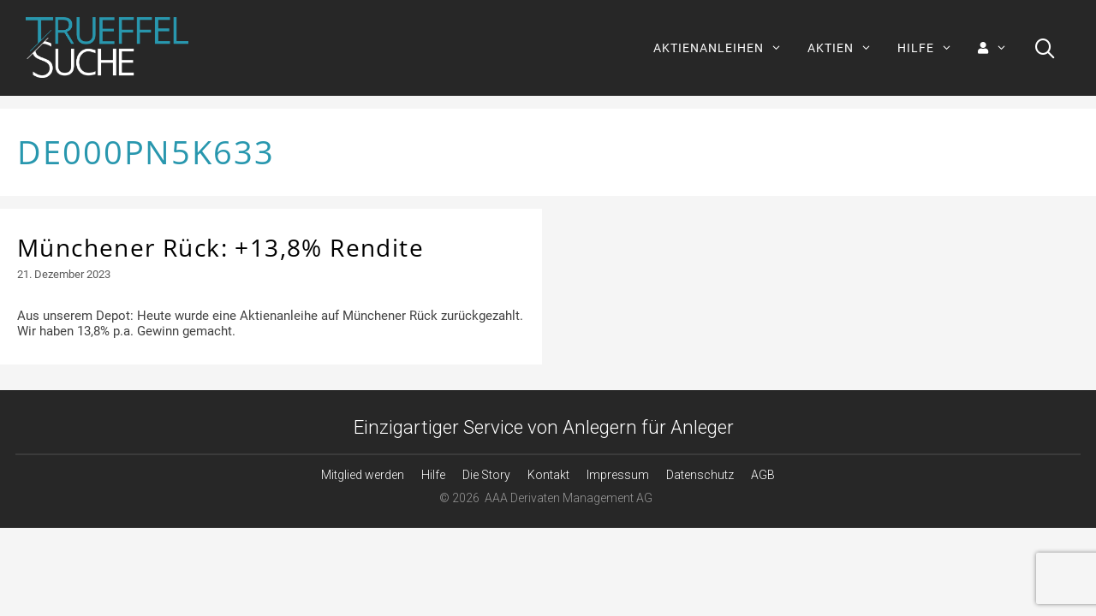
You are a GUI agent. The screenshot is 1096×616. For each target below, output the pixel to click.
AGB (763, 475)
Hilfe (433, 475)
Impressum (618, 475)
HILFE (931, 48)
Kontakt (548, 475)
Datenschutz (700, 475)
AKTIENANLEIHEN (724, 48)
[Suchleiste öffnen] (1045, 48)
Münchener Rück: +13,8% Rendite (220, 247)
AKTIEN (846, 48)
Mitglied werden (362, 475)
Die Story (486, 475)
